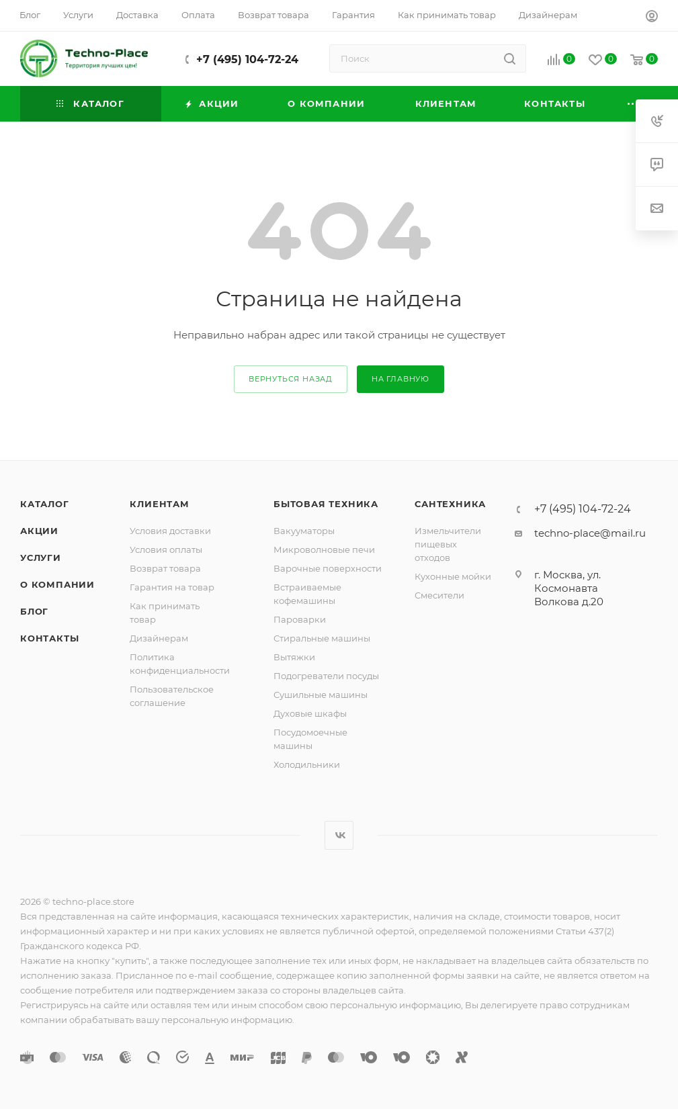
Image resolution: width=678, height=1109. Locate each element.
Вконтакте (339, 835)
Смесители (439, 595)
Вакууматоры (304, 530)
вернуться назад (291, 379)
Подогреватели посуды (326, 675)
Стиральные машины (321, 638)
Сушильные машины (320, 694)
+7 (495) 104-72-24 (247, 59)
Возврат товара (165, 568)
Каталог (44, 503)
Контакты (49, 638)
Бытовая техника (325, 503)
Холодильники (306, 764)
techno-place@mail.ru (590, 533)
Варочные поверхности (327, 568)
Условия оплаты (166, 549)
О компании (57, 584)
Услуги (40, 557)
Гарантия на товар (172, 587)
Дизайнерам (159, 638)
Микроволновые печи (324, 549)
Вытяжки (294, 657)
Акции (39, 530)
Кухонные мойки (453, 576)
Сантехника (450, 503)
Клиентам (159, 503)
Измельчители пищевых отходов (448, 544)
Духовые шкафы (310, 713)
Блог (34, 611)
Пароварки (299, 619)
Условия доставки (170, 530)
